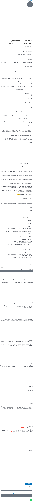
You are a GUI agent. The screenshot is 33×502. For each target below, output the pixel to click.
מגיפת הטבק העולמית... (25, 236)
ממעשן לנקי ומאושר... (25, 226)
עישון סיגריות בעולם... (25, 246)
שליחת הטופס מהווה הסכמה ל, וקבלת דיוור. (19, 493)
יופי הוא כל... (28, 233)
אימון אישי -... (28, 223)
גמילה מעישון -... (27, 249)
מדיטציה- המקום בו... (26, 239)
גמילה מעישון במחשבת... (25, 256)
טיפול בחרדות (28, 220)
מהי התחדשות (28, 252)
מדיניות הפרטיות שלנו (16, 493)
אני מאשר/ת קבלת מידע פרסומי (26, 269)
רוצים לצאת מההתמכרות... (24, 243)
